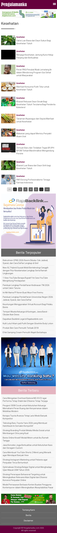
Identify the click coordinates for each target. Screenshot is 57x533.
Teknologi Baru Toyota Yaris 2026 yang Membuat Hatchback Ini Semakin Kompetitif (25, 424)
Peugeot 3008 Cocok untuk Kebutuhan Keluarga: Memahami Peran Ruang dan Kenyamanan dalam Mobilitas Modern (25, 408)
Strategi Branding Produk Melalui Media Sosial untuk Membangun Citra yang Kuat (26, 431)
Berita (28, 515)
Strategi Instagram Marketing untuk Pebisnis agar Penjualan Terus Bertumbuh (25, 461)
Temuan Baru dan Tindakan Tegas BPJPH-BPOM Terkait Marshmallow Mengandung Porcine (35, 151)
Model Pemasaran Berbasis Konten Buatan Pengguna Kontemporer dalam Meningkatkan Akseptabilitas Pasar (28, 486)
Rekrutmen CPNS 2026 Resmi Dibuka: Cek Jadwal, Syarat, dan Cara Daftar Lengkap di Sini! (25, 261)
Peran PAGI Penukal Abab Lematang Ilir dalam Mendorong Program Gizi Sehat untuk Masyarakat (34, 72)
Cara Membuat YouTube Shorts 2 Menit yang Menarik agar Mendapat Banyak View (27, 453)
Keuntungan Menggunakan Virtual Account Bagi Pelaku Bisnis (28, 305)
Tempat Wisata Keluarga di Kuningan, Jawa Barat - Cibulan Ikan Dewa (25, 313)
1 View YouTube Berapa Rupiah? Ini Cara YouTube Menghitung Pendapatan (25, 279)
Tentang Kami (28, 510)
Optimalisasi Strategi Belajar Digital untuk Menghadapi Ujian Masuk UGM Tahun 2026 (27, 468)
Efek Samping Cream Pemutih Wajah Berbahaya (25, 332)
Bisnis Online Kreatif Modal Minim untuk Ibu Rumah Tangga (26, 439)
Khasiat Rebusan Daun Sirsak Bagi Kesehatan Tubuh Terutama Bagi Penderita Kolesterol (35, 104)
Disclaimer (28, 520)
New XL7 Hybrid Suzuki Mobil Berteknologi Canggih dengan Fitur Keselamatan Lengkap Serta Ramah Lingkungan (25, 270)
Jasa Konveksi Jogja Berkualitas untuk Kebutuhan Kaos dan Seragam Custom (27, 446)
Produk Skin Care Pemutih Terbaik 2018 (21, 328)
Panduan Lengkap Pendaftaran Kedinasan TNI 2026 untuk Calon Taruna (26, 286)
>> (47, 189)
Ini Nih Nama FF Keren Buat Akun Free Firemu (23, 292)
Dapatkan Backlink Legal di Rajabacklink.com (23, 319)
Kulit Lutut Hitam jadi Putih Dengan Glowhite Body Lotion (28, 323)
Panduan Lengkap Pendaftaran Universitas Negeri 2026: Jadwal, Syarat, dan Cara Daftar (28, 298)
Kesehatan (20, 37)
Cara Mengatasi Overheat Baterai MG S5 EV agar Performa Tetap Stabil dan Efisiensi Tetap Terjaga (25, 399)
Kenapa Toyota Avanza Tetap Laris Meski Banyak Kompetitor (25, 417)
